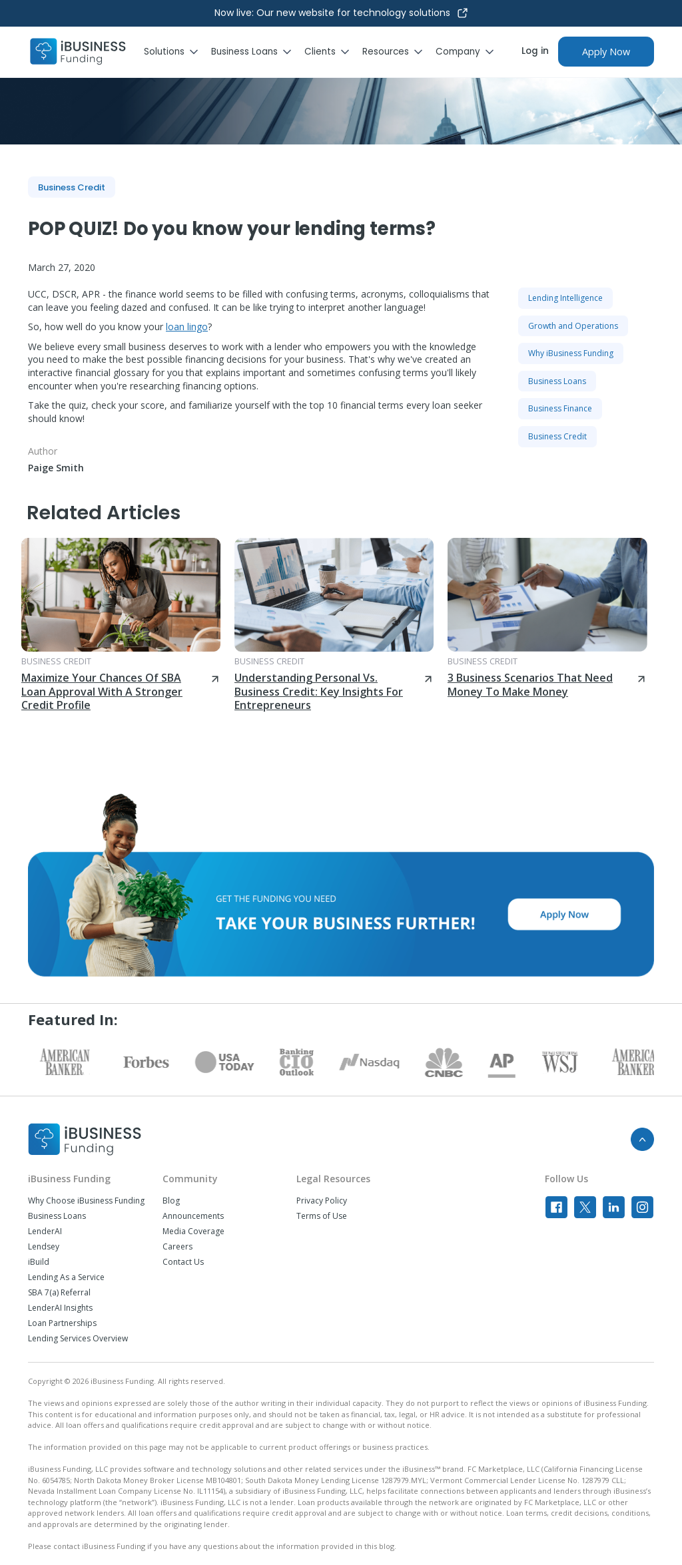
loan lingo (187, 326)
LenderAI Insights (60, 1308)
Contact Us (183, 1262)
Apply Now (606, 51)
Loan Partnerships (62, 1323)
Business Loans (57, 1216)
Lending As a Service (66, 1277)
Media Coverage (193, 1231)
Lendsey (43, 1246)
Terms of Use (321, 1216)
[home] (78, 52)
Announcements (193, 1216)
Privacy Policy (321, 1201)
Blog (171, 1201)
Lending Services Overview (78, 1338)
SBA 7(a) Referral (59, 1292)
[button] (177, 52)
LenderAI (45, 1231)
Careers (177, 1246)
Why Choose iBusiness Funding (86, 1201)
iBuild (38, 1262)
